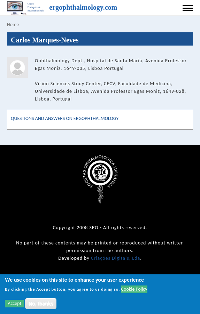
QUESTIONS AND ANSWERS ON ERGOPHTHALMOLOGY (64, 118)
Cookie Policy (134, 290)
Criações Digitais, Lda (115, 258)
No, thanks (40, 304)
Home (13, 24)
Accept (14, 304)
